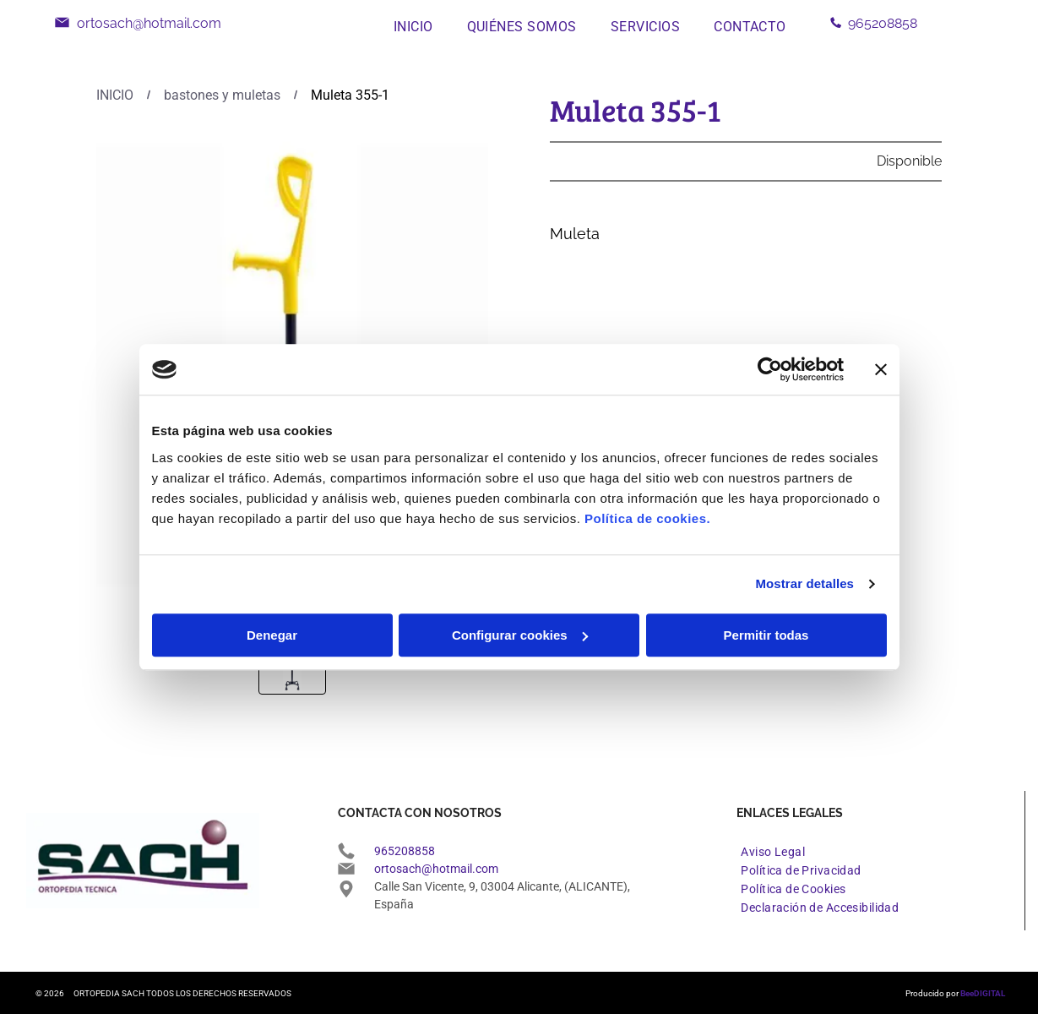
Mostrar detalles (804, 583)
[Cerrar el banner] (881, 369)
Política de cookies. (647, 518)
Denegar (272, 635)
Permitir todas (766, 635)
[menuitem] (413, 26)
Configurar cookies (520, 635)
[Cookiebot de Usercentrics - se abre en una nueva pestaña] (770, 369)
